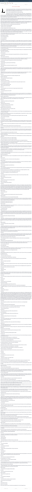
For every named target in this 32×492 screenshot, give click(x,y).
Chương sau (26, 4)
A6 (12, 3)
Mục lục (16, 4)
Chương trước (6, 4)
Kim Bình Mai (2, 3)
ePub (5, 3)
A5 (10, 3)
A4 (8, 3)
